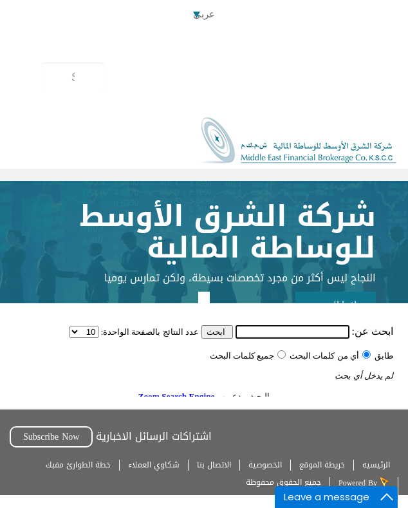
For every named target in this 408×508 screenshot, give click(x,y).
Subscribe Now (51, 437)
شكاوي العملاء (154, 465)
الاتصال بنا (214, 465)
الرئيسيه (376, 465)
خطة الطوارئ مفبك (78, 465)
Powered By (359, 483)
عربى (204, 14)
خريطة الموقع (322, 465)
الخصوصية (265, 465)
